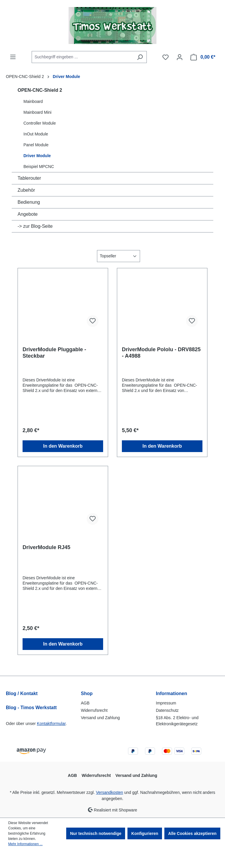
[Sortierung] (118, 256)
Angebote (28, 214)
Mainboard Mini (37, 112)
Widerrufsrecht (94, 710)
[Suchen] (140, 57)
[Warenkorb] (203, 57)
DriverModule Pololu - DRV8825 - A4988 (161, 353)
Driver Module (37, 155)
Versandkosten (109, 792)
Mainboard (33, 101)
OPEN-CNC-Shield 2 (40, 90)
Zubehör (26, 190)
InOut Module (35, 134)
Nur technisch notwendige (95, 833)
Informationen (171, 693)
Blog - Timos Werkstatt (31, 707)
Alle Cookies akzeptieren (192, 833)
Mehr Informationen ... (25, 844)
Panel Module (36, 144)
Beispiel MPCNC (38, 166)
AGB (85, 703)
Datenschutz (167, 710)
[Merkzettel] (165, 57)
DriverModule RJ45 (46, 547)
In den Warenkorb (63, 446)
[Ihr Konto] (180, 57)
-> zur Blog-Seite (35, 226)
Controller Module (39, 123)
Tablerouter (29, 178)
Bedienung (29, 202)
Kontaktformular (51, 723)
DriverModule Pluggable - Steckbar (54, 353)
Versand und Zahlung (100, 717)
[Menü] (13, 57)
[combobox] (82, 57)
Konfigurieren (144, 833)
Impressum (166, 703)
